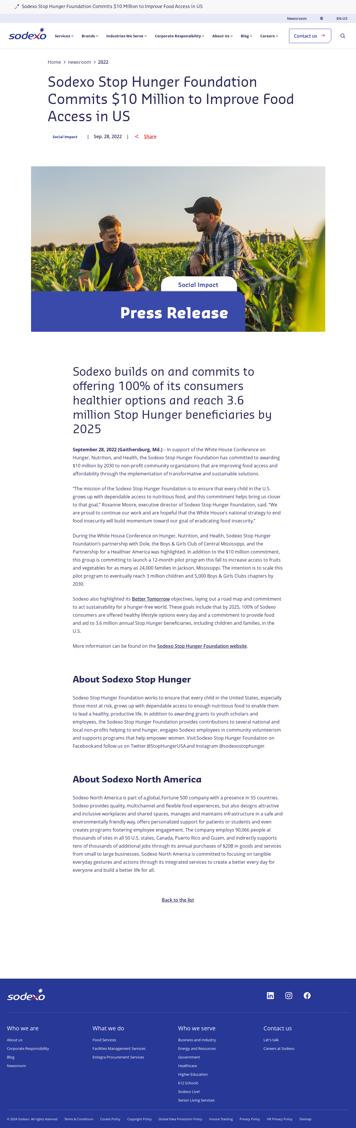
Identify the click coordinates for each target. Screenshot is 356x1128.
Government (189, 1057)
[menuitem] (27, 34)
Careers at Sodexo (279, 1048)
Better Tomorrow (151, 599)
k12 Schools (188, 1082)
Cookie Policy (110, 1119)
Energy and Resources (197, 1048)
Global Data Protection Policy (180, 1119)
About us (14, 1039)
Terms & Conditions (78, 1119)
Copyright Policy (139, 1119)
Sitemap (305, 1119)
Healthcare (187, 1065)
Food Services (104, 1039)
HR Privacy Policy (280, 1119)
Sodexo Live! (189, 1091)
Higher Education (193, 1074)
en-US (341, 18)
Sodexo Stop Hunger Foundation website (202, 646)
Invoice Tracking (221, 1119)
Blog (10, 1057)
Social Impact (65, 136)
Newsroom (297, 18)
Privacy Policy (250, 1119)
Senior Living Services (196, 1100)
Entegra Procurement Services (118, 1057)
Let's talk (271, 1039)
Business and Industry (197, 1039)
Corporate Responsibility (28, 1048)
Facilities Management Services (119, 1048)
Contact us (310, 35)
